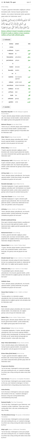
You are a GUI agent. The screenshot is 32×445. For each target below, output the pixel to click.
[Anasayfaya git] (2, 2)
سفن (29, 50)
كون (29, 53)
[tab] (6, 39)
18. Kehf (6, 2)
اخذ (29, 92)
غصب (28, 102)
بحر (29, 67)
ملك (29, 88)
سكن (29, 57)
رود (29, 70)
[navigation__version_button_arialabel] (28, 137)
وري (29, 85)
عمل (29, 60)
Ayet (29, 2)
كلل (29, 95)
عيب (29, 77)
